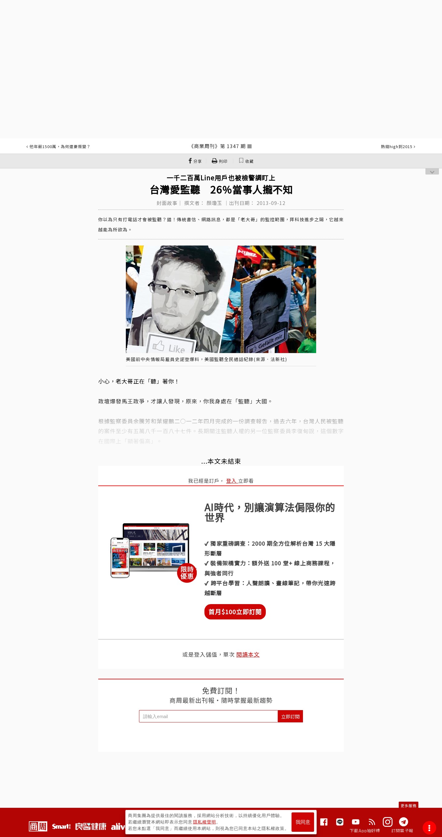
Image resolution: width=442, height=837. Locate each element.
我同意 (303, 822)
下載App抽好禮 (365, 830)
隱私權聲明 (204, 821)
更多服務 (409, 805)
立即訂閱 (290, 716)
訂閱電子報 (402, 830)
